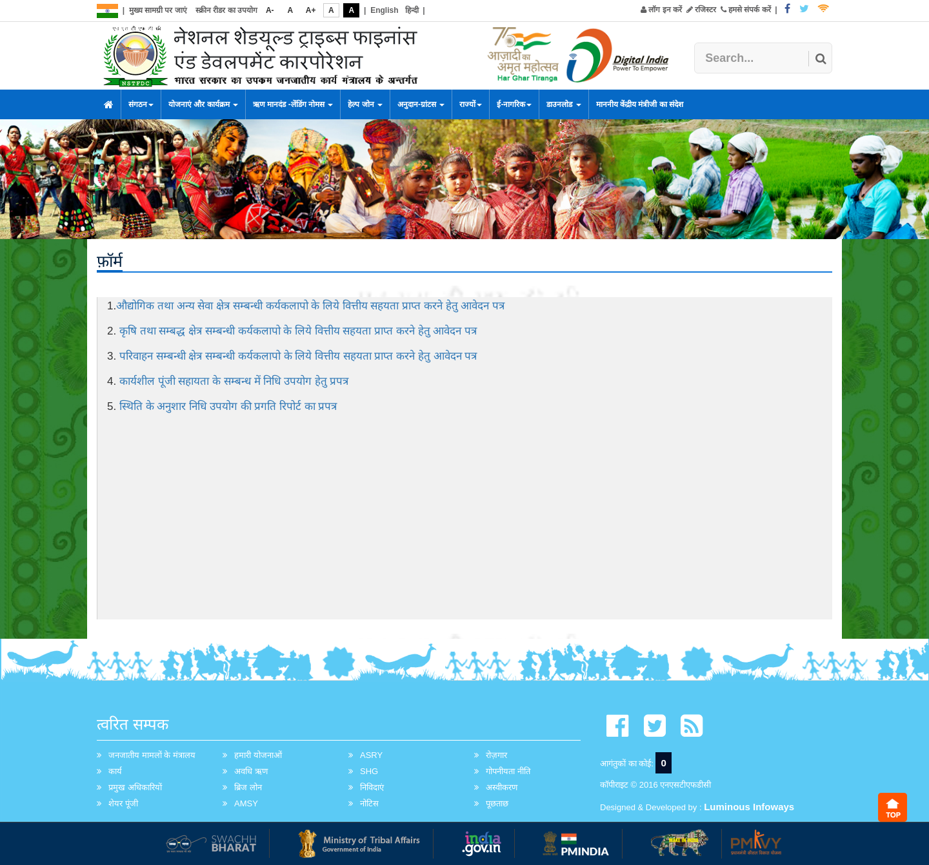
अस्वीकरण (501, 787)
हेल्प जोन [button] (365, 104)
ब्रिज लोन (248, 787)
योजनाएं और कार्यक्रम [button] (203, 104)
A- (270, 10)
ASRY (371, 755)
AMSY (246, 803)
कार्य (115, 771)
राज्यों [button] (470, 104)
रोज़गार (496, 755)
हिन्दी (412, 10)
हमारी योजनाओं (258, 755)
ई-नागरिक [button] (514, 104)
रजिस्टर (701, 9)
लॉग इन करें (661, 9)
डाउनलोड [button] (563, 104)
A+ (311, 10)
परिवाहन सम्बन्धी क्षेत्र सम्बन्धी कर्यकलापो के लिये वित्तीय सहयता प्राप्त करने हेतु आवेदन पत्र (298, 356)
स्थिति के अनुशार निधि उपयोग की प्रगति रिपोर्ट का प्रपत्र (228, 406)
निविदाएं (372, 787)
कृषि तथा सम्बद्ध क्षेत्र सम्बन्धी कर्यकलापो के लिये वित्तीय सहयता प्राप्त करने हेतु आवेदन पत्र (298, 331)
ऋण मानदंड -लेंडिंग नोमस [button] (293, 104)
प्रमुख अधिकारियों (135, 787)
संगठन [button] (141, 104)
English (384, 10)
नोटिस (369, 803)
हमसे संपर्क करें (746, 9)
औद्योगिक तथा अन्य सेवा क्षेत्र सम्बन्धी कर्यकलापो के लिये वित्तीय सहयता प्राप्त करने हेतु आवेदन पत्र (310, 306)
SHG (369, 771)
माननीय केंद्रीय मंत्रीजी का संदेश (639, 104)
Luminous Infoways (749, 806)
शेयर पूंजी (123, 803)
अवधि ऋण (251, 771)
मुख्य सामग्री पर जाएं (158, 10)
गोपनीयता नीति (508, 771)
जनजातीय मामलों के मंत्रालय (151, 755)
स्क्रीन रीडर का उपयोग (226, 10)
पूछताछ (497, 803)
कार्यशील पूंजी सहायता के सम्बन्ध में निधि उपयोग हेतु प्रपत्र (234, 381)
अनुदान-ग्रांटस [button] (421, 104)
